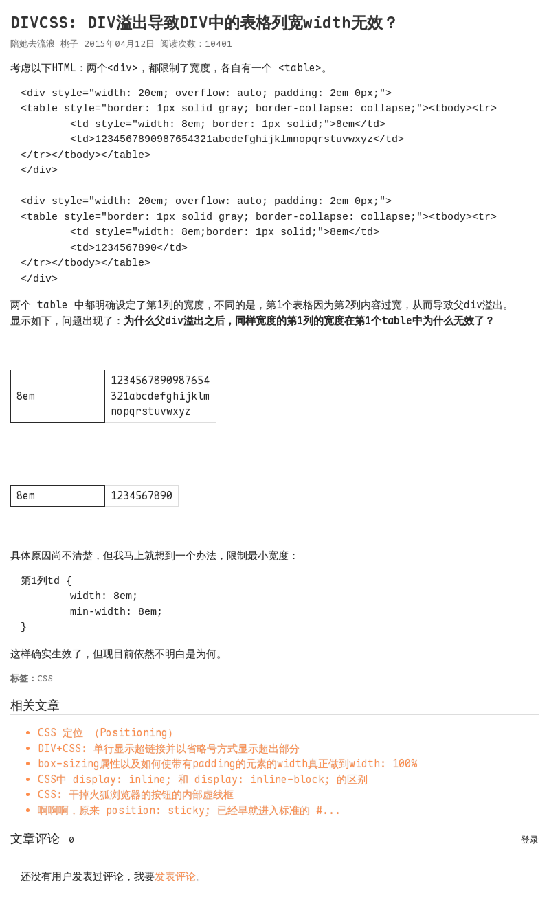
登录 (530, 840)
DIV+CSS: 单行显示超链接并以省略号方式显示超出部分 (169, 749)
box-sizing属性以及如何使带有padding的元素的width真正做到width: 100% (227, 764)
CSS (45, 678)
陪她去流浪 (32, 43)
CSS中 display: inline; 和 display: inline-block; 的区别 (203, 779)
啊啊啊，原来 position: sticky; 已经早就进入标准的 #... (189, 810)
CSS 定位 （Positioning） (108, 733)
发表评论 (175, 876)
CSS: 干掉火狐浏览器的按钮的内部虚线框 (136, 795)
